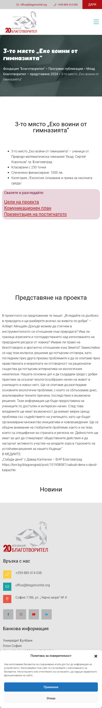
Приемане (51, 687)
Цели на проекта (21, 201)
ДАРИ (92, 4)
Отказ (51, 698)
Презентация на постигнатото (35, 214)
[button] (96, 656)
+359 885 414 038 (66, 4)
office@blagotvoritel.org (31, 4)
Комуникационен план (27, 208)
